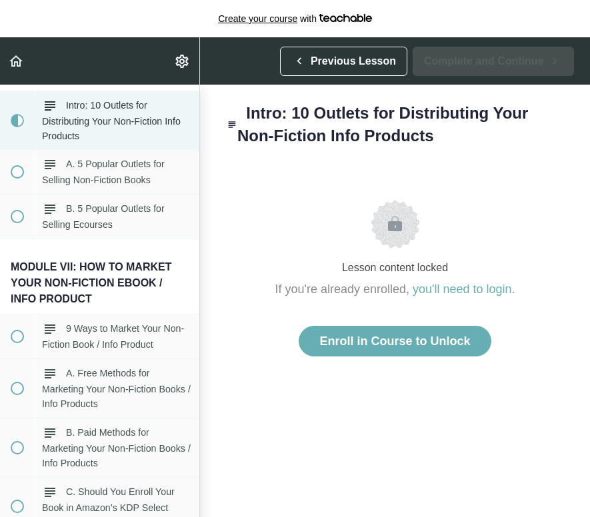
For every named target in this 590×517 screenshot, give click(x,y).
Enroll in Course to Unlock (394, 341)
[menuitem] (182, 61)
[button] (16, 61)
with (295, 18)
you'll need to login (462, 289)
